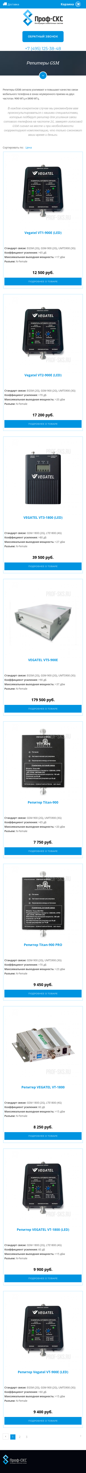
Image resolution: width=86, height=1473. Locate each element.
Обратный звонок (43, 36)
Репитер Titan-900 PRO (43, 944)
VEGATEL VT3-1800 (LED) (43, 517)
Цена (28, 147)
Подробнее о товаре (43, 281)
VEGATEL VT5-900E (43, 660)
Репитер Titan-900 (43, 802)
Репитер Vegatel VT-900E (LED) (43, 1372)
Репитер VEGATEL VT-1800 (43, 1087)
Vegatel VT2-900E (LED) (43, 375)
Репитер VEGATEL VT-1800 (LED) (43, 1229)
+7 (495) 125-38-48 (43, 48)
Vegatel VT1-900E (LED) (43, 232)
